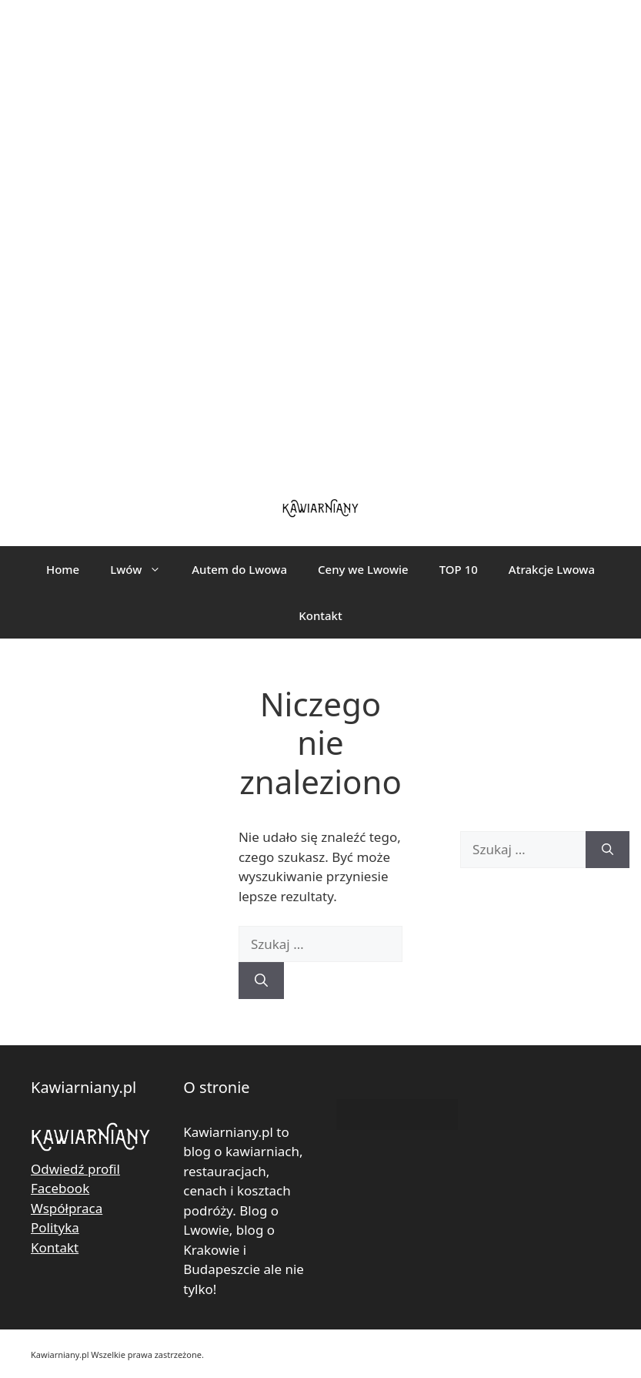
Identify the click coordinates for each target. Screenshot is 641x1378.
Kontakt (320, 615)
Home (62, 569)
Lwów (143, 569)
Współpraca (66, 1208)
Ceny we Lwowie (363, 569)
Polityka (55, 1227)
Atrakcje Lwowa (552, 569)
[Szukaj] (261, 980)
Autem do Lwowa (239, 569)
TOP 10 (458, 569)
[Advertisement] (321, 239)
